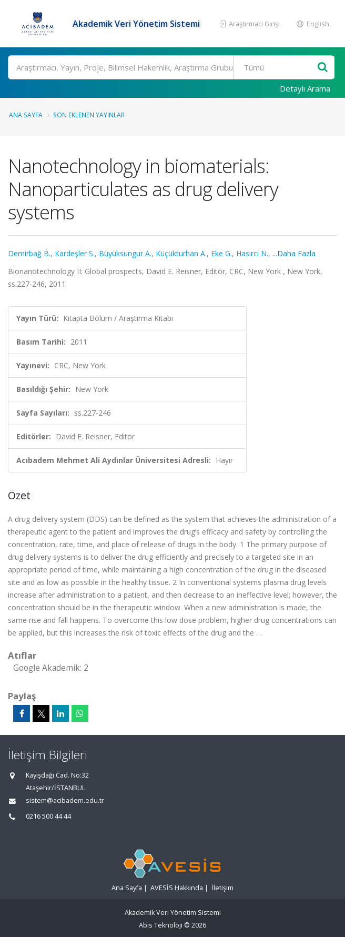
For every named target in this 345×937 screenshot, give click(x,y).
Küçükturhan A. (181, 253)
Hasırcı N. (252, 253)
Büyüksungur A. (125, 253)
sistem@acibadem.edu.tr (65, 800)
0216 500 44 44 (48, 816)
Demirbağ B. (29, 253)
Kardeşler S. (75, 253)
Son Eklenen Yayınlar (89, 114)
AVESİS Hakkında (176, 887)
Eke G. (221, 253)
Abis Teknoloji (160, 925)
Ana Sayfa (26, 114)
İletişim (222, 887)
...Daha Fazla (294, 253)
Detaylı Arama (305, 88)
